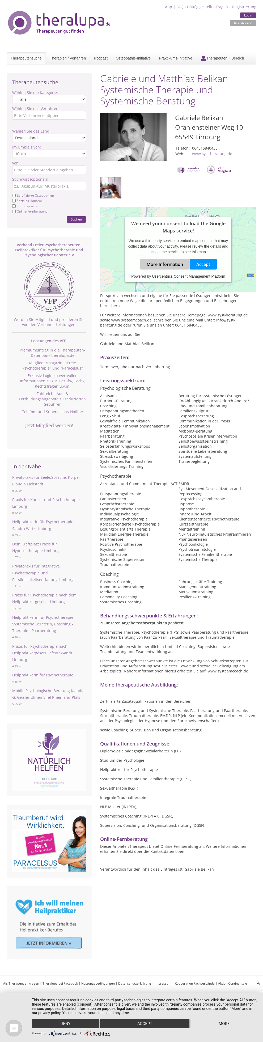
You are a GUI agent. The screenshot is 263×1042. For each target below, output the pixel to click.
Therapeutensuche (26, 58)
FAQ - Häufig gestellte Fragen (202, 6)
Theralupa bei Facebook (60, 983)
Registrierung (244, 6)
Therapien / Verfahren (68, 58)
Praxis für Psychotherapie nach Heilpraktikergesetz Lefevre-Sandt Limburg (42, 653)
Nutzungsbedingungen (98, 983)
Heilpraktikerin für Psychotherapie (42, 674)
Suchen (76, 219)
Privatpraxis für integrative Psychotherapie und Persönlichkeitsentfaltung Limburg (43, 573)
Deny (65, 1023)
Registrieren (243, 23)
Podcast (101, 58)
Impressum (163, 983)
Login (248, 15)
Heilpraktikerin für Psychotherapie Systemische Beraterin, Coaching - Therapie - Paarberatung (42, 624)
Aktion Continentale (232, 983)
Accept (203, 264)
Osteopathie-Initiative (133, 58)
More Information (165, 264)
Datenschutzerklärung (134, 983)
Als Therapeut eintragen (21, 983)
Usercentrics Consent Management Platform (188, 276)
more (224, 1023)
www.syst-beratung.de (212, 153)
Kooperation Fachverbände (195, 983)
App (168, 6)
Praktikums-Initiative (175, 58)
